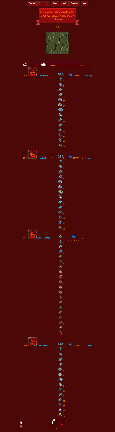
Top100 (32, 3)
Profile (64, 3)
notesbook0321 (43, 238)
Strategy (88, 76)
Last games (43, 3)
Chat (84, 3)
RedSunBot (43, 76)
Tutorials (74, 3)
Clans (55, 3)
